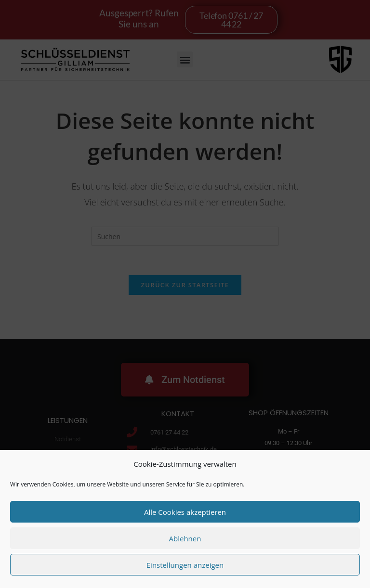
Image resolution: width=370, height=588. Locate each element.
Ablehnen (185, 538)
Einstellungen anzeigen (185, 565)
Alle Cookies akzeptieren (185, 512)
